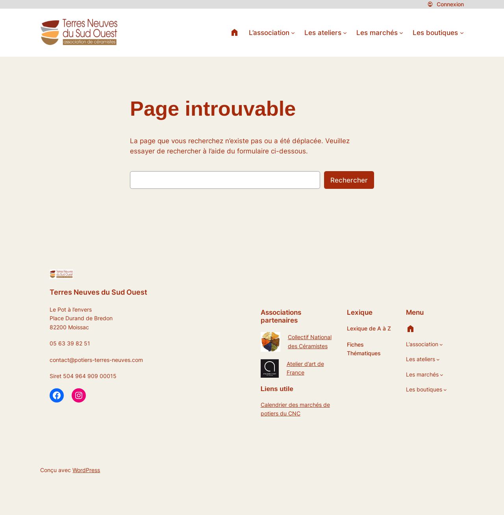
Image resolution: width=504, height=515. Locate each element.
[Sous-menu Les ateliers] (345, 33)
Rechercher (349, 180)
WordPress (86, 470)
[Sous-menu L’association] (293, 33)
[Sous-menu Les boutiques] (462, 33)
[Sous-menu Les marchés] (401, 33)
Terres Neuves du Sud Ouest (98, 292)
